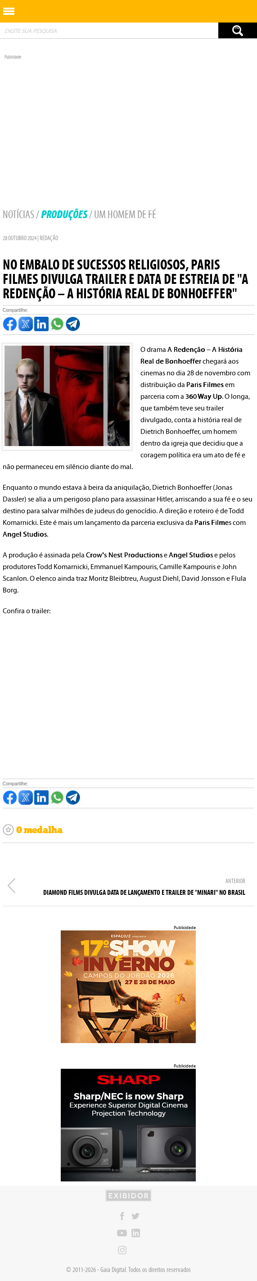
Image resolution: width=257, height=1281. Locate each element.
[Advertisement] (128, 123)
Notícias (18, 214)
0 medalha (33, 830)
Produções (64, 214)
